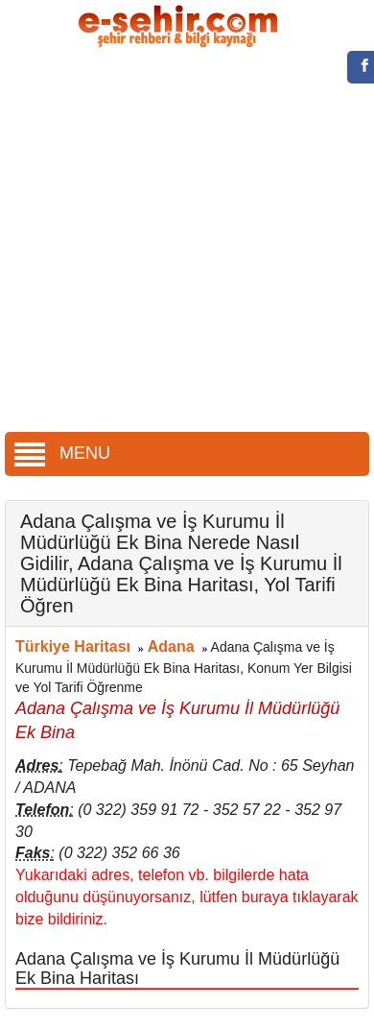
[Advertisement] (180, 242)
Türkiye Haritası (72, 646)
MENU (62, 453)
